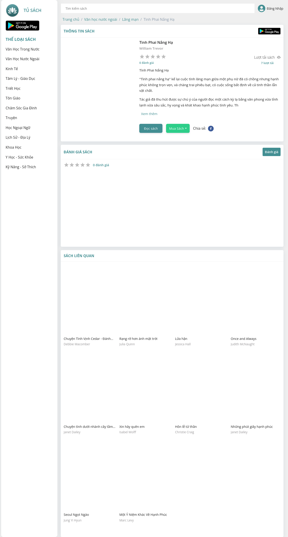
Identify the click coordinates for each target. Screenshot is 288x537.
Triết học (13, 88)
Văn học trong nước (22, 49)
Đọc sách (151, 128)
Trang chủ (71, 19)
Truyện (11, 117)
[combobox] (157, 8)
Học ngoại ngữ (18, 127)
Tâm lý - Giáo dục (20, 78)
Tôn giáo (13, 98)
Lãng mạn (130, 19)
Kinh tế (12, 68)
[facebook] (211, 128)
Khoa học (13, 147)
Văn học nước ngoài (22, 58)
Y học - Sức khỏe (19, 157)
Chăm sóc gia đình (21, 108)
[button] (71, 19)
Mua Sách (176, 128)
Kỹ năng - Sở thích (21, 166)
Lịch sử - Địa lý (18, 137)
